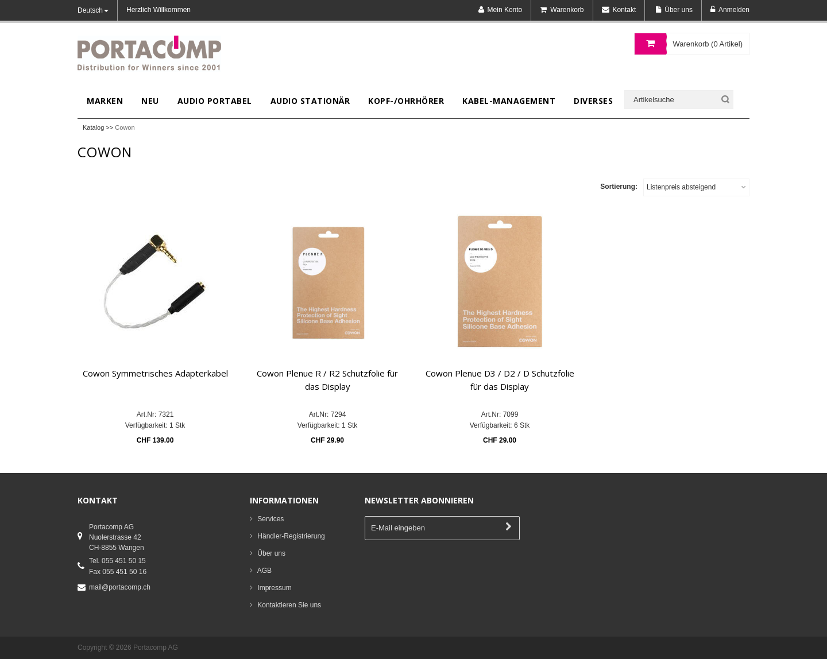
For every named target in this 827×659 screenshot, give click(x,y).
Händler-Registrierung (290, 536)
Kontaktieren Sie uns (289, 605)
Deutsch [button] (93, 10)
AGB (264, 571)
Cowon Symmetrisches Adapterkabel (155, 373)
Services (270, 519)
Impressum (274, 588)
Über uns (271, 553)
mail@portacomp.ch (119, 587)
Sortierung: (618, 187)
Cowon (124, 127)
